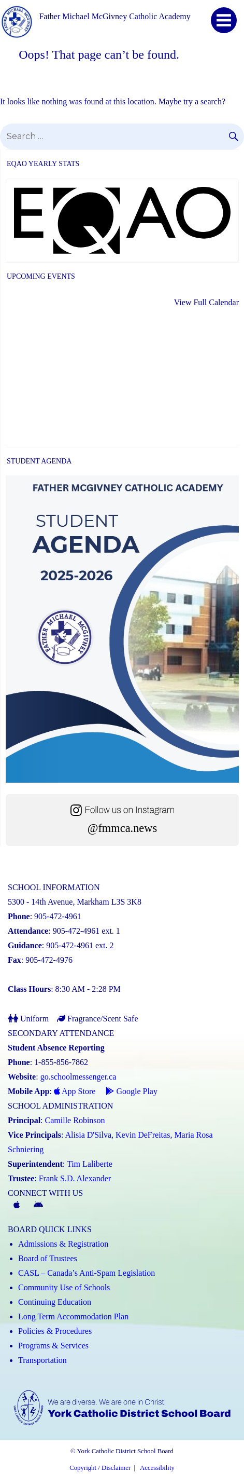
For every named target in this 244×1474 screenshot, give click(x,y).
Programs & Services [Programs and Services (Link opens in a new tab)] (53, 1345)
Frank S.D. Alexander (75, 1178)
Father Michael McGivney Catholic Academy (114, 16)
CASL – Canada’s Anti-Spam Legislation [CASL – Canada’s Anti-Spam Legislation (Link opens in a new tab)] (86, 1272)
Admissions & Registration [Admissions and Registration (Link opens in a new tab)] (63, 1243)
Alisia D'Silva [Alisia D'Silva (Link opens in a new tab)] (88, 1134)
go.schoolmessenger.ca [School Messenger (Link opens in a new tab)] (78, 1076)
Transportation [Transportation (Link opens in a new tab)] (42, 1360)
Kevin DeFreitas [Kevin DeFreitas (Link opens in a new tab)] (143, 1134)
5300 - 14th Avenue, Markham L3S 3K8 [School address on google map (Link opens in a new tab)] (74, 901)
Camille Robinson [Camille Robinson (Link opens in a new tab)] (75, 1120)
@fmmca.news (122, 828)
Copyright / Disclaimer (100, 1467)
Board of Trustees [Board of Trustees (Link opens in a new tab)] (47, 1258)
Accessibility (157, 1467)
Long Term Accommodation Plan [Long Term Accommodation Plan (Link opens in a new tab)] (73, 1316)
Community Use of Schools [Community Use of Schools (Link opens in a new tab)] (64, 1287)
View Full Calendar (206, 302)
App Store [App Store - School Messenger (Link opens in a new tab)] (74, 1091)
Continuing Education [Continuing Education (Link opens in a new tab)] (54, 1302)
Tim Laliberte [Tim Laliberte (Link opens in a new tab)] (89, 1163)
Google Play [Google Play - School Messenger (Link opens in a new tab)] (131, 1091)
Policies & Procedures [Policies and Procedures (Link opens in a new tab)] (55, 1331)
